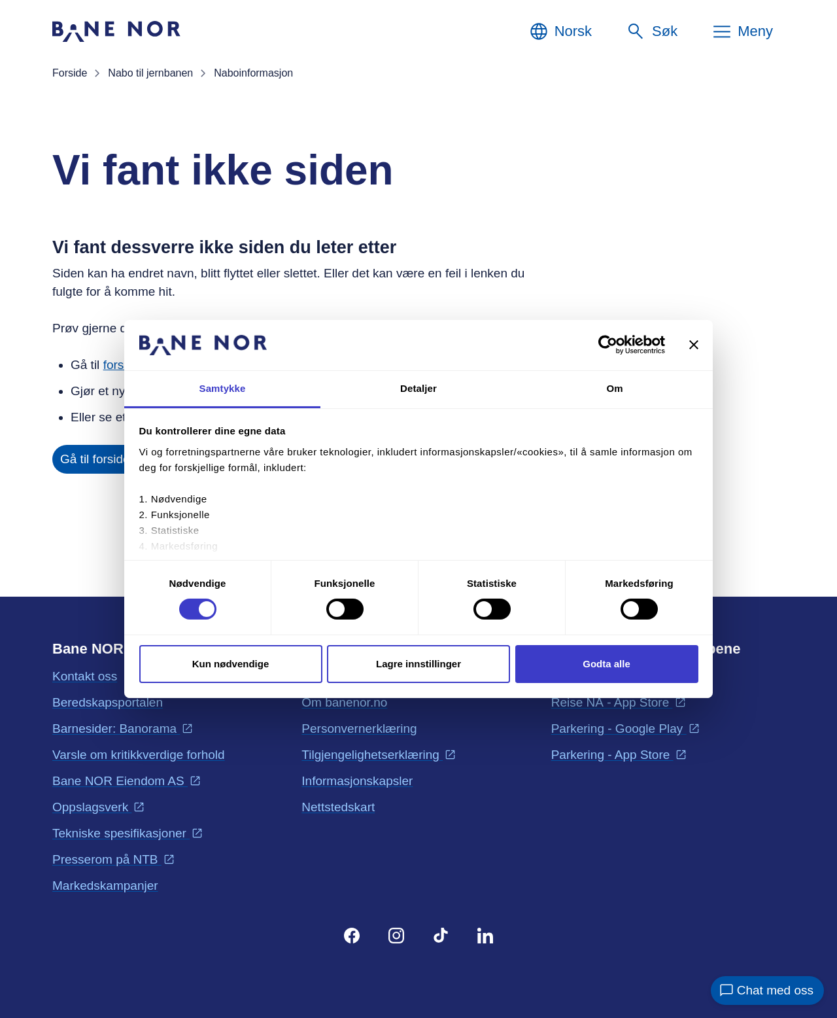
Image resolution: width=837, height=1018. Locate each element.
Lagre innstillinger (418, 663)
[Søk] (651, 31)
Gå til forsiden (98, 459)
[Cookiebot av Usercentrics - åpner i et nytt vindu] (608, 345)
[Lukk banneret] (693, 344)
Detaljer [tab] (418, 388)
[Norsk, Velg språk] (560, 31)
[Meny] (742, 31)
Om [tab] (614, 388)
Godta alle (606, 663)
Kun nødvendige (230, 663)
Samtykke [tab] (222, 388)
